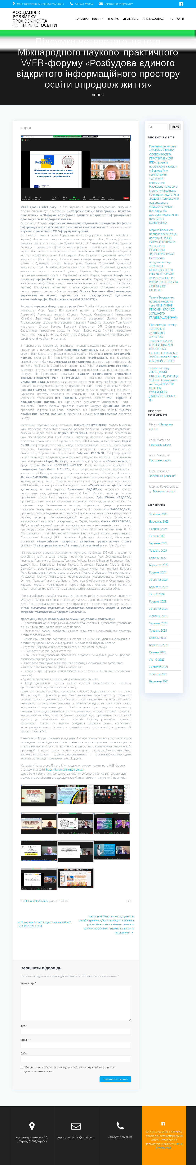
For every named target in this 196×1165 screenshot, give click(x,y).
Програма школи (160, 444)
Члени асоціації (154, 18)
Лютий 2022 (156, 659)
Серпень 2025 (158, 529)
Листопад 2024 (158, 579)
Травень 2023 (158, 630)
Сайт (24, 1053)
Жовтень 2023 (158, 616)
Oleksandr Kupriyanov (36, 901)
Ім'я (24, 1026)
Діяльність (130, 18)
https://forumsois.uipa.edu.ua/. (65, 769)
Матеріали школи (164, 491)
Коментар (28, 983)
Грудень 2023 (157, 601)
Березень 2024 (158, 587)
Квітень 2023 (157, 638)
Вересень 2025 (159, 521)
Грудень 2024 (157, 572)
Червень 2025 (158, 543)
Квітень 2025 (157, 558)
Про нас (113, 18)
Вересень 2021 (159, 681)
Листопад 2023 (158, 609)
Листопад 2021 (158, 667)
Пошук (175, 126)
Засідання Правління (162, 476)
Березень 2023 (158, 645)
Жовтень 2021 (158, 674)
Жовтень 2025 (158, 514)
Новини (97, 18)
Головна (81, 18)
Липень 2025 (157, 536)
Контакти (177, 18)
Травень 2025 (158, 550)
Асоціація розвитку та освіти (35, 19)
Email (25, 1039)
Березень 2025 (158, 565)
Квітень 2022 (157, 652)
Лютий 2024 (156, 594)
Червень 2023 (158, 623)
